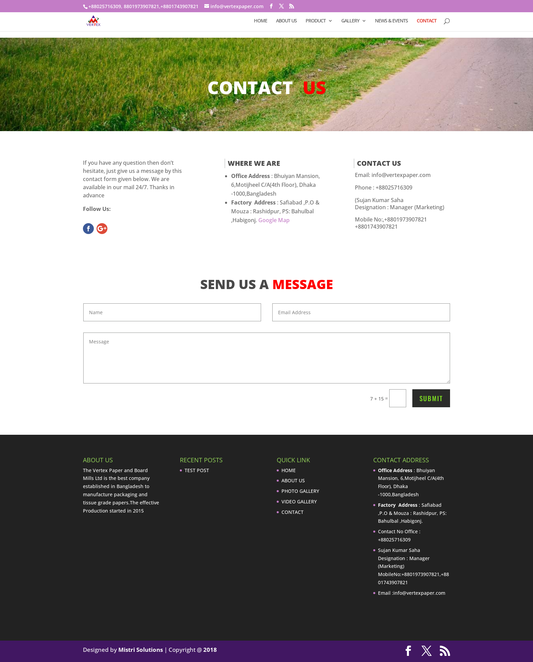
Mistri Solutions (140, 650)
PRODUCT (316, 21)
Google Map (274, 220)
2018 (210, 650)
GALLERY (350, 21)
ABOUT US (286, 21)
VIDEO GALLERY (299, 501)
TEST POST (197, 470)
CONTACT (426, 21)
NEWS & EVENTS (391, 21)
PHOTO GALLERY (300, 491)
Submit (431, 398)
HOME (260, 21)
